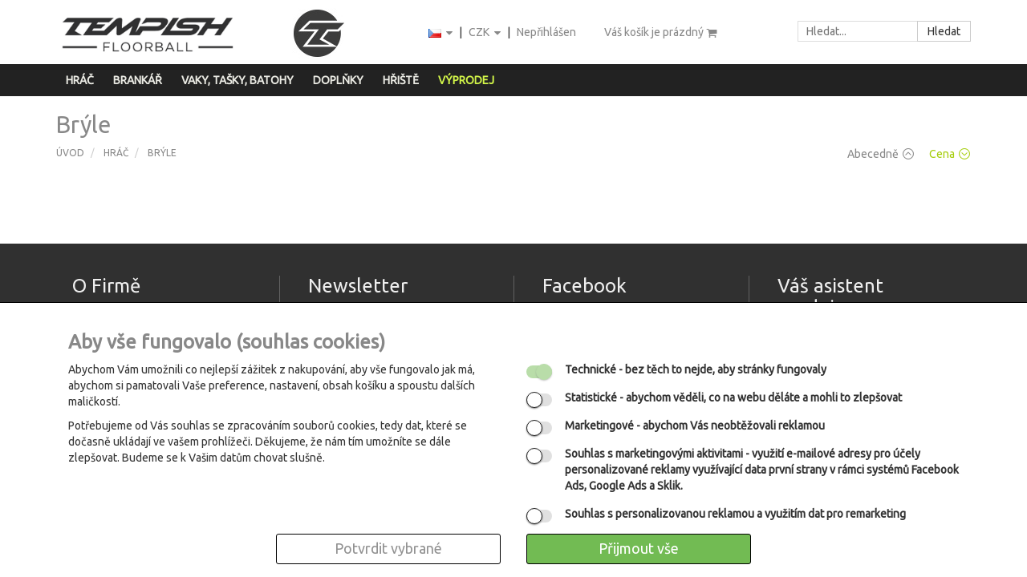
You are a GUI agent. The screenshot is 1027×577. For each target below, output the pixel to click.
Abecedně (880, 153)
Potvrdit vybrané (388, 548)
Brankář (137, 80)
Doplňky (338, 80)
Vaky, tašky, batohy (237, 80)
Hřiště (401, 80)
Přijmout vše (639, 548)
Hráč (80, 80)
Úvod (70, 152)
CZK (486, 33)
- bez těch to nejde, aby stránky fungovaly (695, 369)
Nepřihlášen (546, 32)
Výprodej (466, 80)
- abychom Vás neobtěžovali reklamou (695, 425)
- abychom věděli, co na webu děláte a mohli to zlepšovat (733, 397)
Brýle (162, 152)
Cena (949, 153)
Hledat (944, 31)
